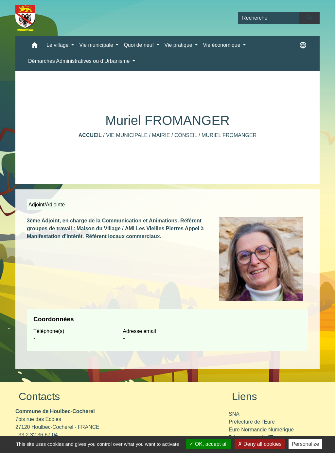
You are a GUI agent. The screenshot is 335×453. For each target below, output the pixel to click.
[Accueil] (25, 18)
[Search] (268, 18)
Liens (244, 396)
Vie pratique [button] (179, 45)
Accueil (90, 135)
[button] (35, 47)
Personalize (305, 444)
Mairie (161, 135)
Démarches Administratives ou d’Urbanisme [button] (79, 61)
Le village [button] (58, 45)
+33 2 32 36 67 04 (36, 435)
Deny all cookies (260, 444)
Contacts (39, 396)
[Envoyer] (309, 18)
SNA (234, 414)
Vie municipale (127, 135)
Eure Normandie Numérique (261, 429)
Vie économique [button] (222, 45)
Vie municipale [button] (97, 45)
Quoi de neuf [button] (139, 45)
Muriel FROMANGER (229, 135)
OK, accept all (208, 444)
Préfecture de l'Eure (252, 422)
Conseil (185, 135)
